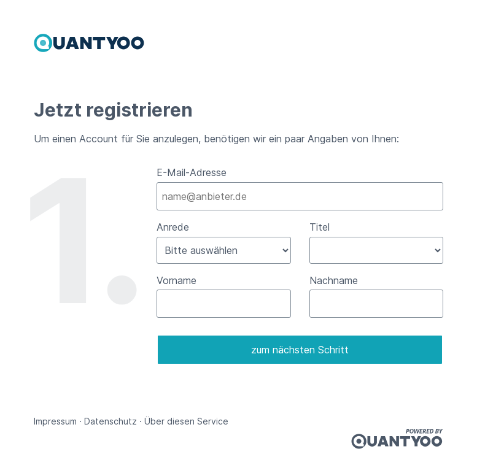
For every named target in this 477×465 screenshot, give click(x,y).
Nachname (333, 280)
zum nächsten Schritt (300, 350)
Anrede (173, 227)
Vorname (176, 280)
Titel (319, 227)
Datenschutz (110, 421)
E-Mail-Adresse (192, 172)
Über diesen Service (186, 421)
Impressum (55, 421)
